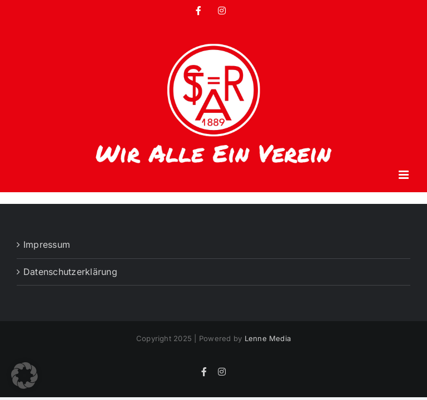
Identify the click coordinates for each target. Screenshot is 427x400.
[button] (24, 375)
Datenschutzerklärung (70, 271)
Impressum (46, 244)
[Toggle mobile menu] (404, 175)
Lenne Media (268, 338)
